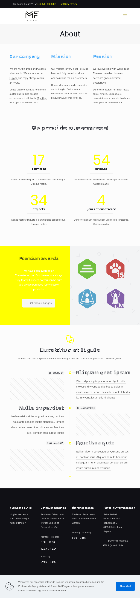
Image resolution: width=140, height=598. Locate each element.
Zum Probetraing (18, 518)
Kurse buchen (17, 523)
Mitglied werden (18, 514)
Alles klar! (125, 586)
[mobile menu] (125, 16)
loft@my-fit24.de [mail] (69, 4)
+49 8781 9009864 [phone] (46, 4)
